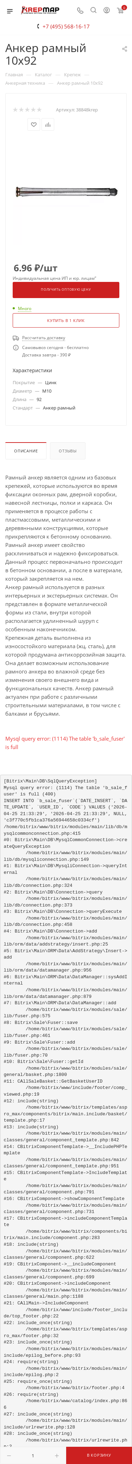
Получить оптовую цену (66, 290)
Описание (26, 450)
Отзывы (68, 450)
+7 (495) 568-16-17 (66, 26)
